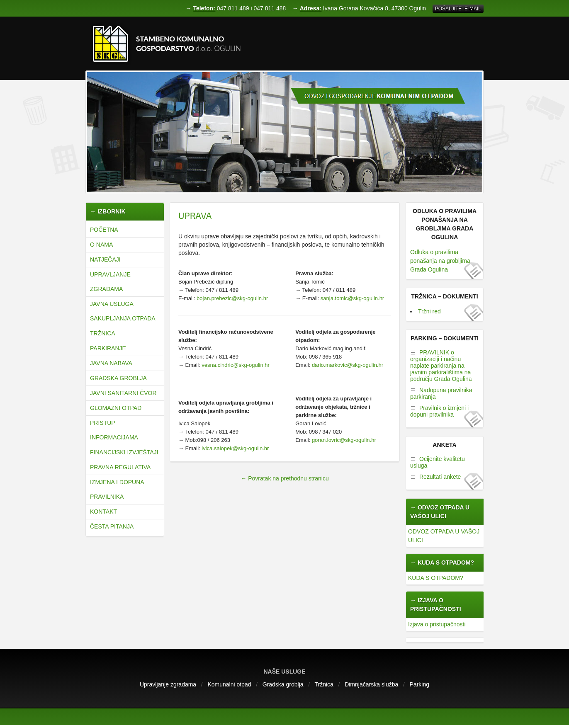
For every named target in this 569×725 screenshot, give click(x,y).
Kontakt (103, 511)
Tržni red (429, 311)
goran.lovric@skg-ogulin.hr (344, 440)
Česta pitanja (112, 526)
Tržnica (102, 333)
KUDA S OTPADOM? (435, 578)
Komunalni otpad (229, 684)
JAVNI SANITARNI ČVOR (123, 393)
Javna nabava (111, 363)
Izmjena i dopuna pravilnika (117, 489)
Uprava (195, 215)
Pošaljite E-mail (458, 9)
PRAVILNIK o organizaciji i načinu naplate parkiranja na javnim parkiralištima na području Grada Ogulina (441, 365)
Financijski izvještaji (124, 452)
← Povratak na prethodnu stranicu (284, 478)
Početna (104, 229)
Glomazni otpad (115, 408)
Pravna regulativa (120, 467)
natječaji (105, 259)
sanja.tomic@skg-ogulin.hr (352, 298)
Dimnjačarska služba (371, 684)
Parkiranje (108, 348)
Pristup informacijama (114, 430)
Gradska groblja (118, 378)
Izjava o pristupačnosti (437, 624)
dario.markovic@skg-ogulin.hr (347, 365)
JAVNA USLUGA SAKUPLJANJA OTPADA (123, 311)
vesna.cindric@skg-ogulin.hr (236, 365)
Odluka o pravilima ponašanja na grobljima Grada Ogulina (440, 261)
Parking (419, 684)
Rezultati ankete (440, 476)
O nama (101, 244)
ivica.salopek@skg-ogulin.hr (235, 448)
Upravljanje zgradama (110, 281)
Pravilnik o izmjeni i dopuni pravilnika (439, 411)
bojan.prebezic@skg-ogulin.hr (231, 298)
